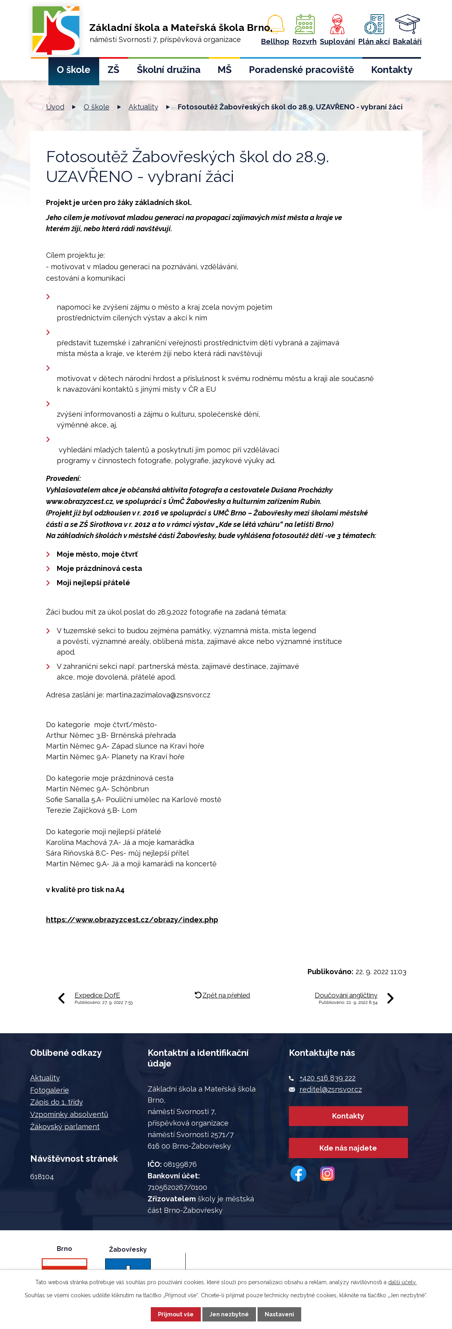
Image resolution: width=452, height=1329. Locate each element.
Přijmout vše (176, 1314)
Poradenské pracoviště (301, 69)
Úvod (39, 72)
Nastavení (279, 1314)
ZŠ (113, 69)
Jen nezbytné (229, 1314)
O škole (73, 69)
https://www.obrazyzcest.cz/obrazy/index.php (132, 919)
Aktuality (143, 107)
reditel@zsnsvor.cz (331, 1089)
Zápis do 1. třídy (56, 1102)
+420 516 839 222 (328, 1078)
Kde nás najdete (348, 1151)
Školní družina (168, 69)
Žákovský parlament (65, 1126)
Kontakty (391, 69)
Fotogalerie (49, 1090)
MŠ (224, 69)
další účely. (402, 1282)
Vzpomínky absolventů (69, 1114)
